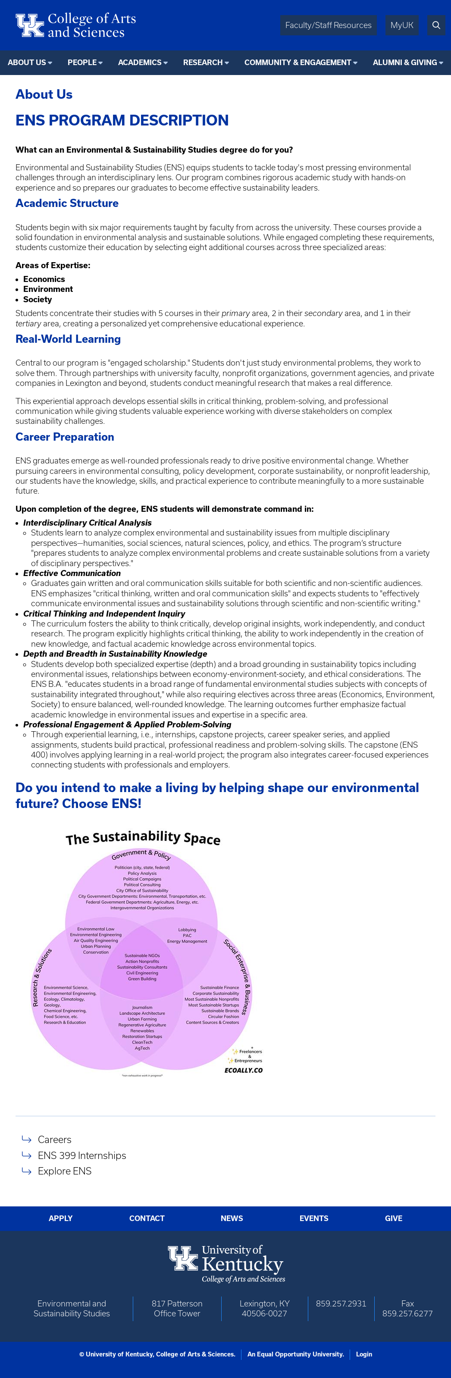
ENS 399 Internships (82, 1155)
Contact (147, 1218)
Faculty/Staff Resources (328, 25)
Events (314, 1218)
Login (364, 1354)
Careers (55, 1139)
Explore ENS (65, 1171)
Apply (61, 1218)
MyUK (402, 25)
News (232, 1218)
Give (393, 1218)
